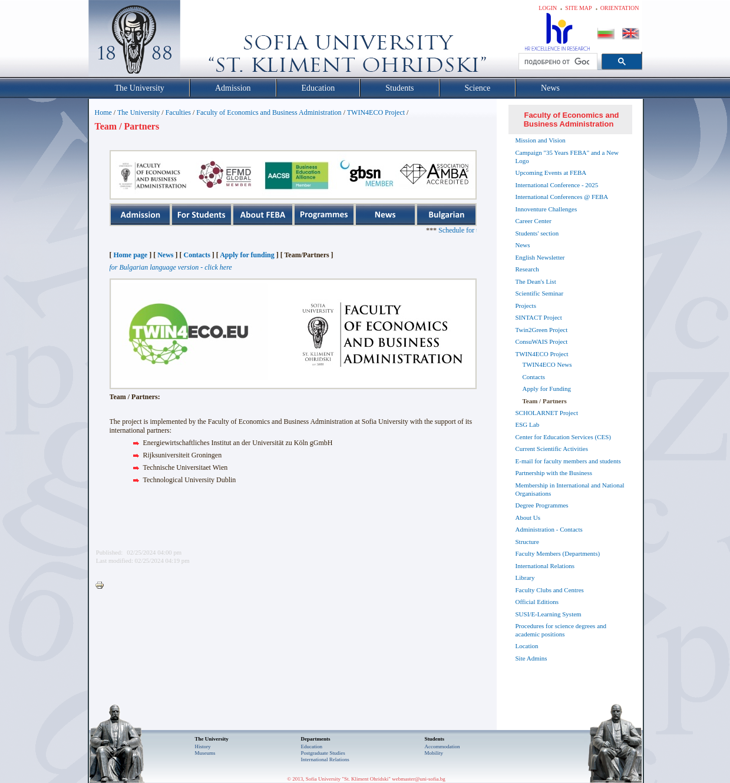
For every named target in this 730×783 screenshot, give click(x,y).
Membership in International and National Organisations (570, 489)
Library (525, 577)
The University (138, 112)
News (165, 255)
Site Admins (531, 658)
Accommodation (442, 746)
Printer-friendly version (102, 585)
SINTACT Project (539, 317)
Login (548, 8)
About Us (528, 517)
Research (527, 269)
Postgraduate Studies (323, 753)
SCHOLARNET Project (547, 412)
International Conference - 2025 (557, 184)
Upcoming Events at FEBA (551, 172)
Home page (131, 255)
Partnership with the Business (554, 472)
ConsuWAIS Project (542, 341)
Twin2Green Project (542, 329)
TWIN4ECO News (547, 364)
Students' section (537, 233)
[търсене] (556, 62)
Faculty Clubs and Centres (550, 589)
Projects (526, 305)
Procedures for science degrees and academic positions (561, 630)
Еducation (312, 746)
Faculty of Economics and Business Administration (268, 112)
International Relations (545, 565)
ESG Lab (528, 424)
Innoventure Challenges (546, 209)
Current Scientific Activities (552, 448)
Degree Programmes (542, 505)
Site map (578, 8)
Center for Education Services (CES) (564, 436)
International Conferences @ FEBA (562, 196)
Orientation (619, 8)
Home (103, 112)
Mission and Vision (541, 140)
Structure (527, 541)
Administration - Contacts (549, 529)
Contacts (196, 255)
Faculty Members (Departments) (558, 553)
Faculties (178, 112)
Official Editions (537, 601)
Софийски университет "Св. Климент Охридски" (200, 41)
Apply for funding (247, 255)
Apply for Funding (547, 388)
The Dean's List (536, 281)
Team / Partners (545, 400)
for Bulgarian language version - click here (171, 267)
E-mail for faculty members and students (568, 461)
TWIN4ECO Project (376, 112)
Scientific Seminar (540, 293)
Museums (205, 753)
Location (527, 645)
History (203, 746)
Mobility (434, 753)
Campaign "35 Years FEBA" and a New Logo (567, 156)
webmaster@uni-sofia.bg (418, 779)
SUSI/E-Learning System (549, 614)
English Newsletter (540, 257)
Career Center (533, 220)
